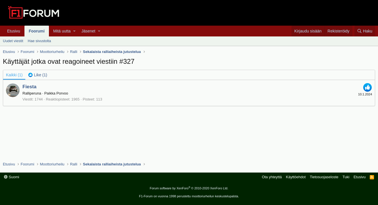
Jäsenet (88, 31)
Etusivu (13, 31)
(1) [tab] (14, 75)
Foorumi (37, 31)
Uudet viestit (13, 41)
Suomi (11, 177)
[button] (74, 31)
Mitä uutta (62, 31)
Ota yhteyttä (272, 177)
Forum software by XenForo (189, 188)
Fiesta (29, 86)
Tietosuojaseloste (324, 177)
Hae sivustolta (39, 41)
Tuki (345, 177)
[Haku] (364, 31)
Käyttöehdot (295, 177)
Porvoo (62, 93)
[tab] (37, 75)
